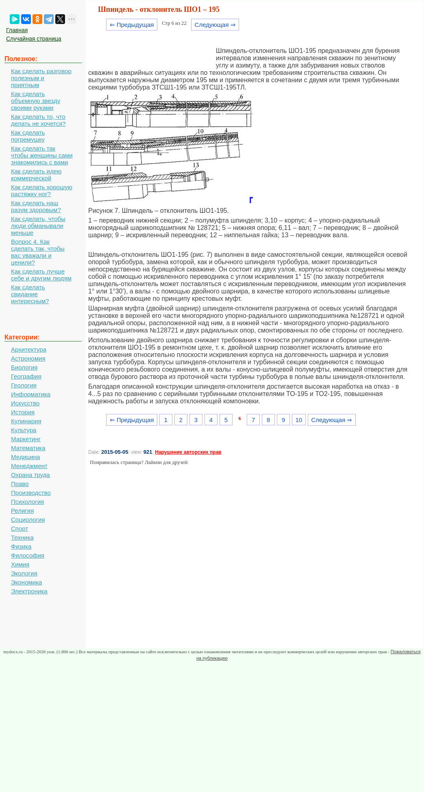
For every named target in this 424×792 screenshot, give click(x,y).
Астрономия (28, 358)
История (23, 412)
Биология (24, 367)
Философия (27, 555)
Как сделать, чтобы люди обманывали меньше (38, 225)
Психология (27, 501)
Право (20, 483)
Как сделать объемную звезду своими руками (35, 100)
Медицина (25, 456)
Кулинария (26, 421)
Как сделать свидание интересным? (30, 294)
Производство (31, 492)
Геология (24, 385)
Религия (22, 510)
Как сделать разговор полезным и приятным (41, 78)
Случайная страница (33, 38)
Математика (28, 447)
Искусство (25, 403)
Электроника (29, 591)
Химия (20, 564)
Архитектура (28, 349)
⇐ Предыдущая (132, 24)
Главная (17, 30)
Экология (24, 573)
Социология (28, 519)
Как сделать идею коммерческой (36, 175)
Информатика (30, 394)
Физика (21, 546)
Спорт (19, 528)
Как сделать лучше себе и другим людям (41, 275)
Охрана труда (30, 474)
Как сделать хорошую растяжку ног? (41, 190)
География (26, 376)
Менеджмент (29, 465)
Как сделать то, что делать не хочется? (38, 120)
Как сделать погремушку (28, 136)
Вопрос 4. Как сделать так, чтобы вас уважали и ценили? (38, 252)
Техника (22, 537)
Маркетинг (26, 438)
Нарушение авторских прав (188, 452)
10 (299, 419)
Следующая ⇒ (215, 24)
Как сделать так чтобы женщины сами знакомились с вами (42, 155)
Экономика (26, 582)
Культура (23, 430)
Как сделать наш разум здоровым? (36, 206)
